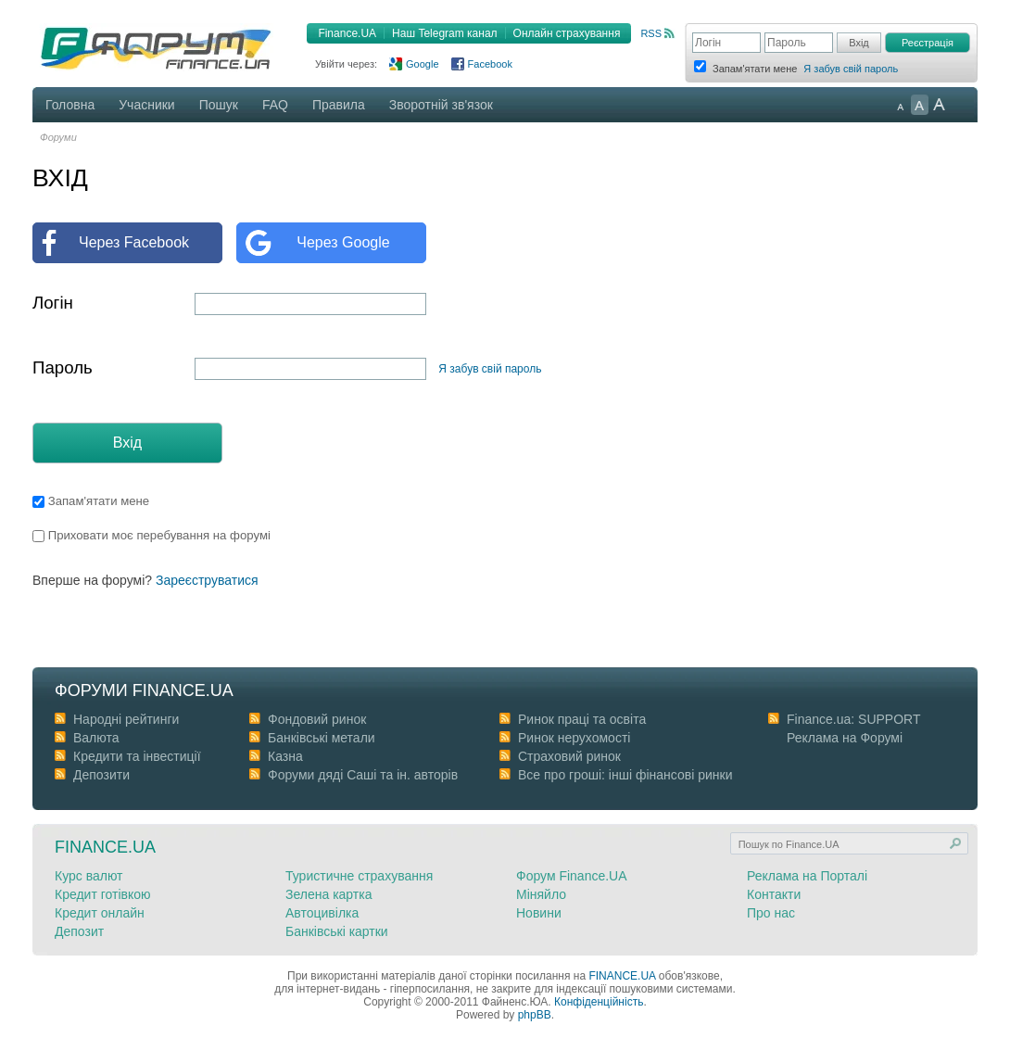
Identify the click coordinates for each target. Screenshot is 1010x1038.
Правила (338, 104)
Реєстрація (927, 42)
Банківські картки (336, 931)
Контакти (774, 894)
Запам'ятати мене (90, 501)
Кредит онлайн (100, 912)
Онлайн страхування (567, 33)
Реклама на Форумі (845, 737)
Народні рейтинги (126, 719)
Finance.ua (105, 847)
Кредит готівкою (103, 894)
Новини (539, 912)
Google (422, 64)
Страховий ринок (569, 756)
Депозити (101, 774)
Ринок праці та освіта (582, 719)
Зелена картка (328, 894)
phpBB (534, 1014)
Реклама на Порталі (807, 875)
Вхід (127, 442)
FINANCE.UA (621, 975)
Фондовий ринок (317, 719)
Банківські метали (321, 737)
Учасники (146, 104)
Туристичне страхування (359, 875)
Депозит (79, 931)
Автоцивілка (322, 912)
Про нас (771, 912)
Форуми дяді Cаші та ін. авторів (363, 774)
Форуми (58, 137)
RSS (651, 33)
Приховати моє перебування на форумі (151, 535)
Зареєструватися (207, 580)
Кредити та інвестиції (137, 756)
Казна (285, 756)
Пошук (218, 104)
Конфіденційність (598, 1001)
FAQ (275, 104)
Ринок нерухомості (574, 737)
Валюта (96, 737)
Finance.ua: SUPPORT (853, 719)
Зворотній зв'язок (441, 104)
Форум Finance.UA (571, 875)
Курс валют (89, 875)
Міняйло (541, 894)
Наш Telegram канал (444, 33)
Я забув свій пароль (850, 68)
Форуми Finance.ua (144, 690)
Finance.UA (347, 33)
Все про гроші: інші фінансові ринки (625, 774)
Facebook (490, 64)
